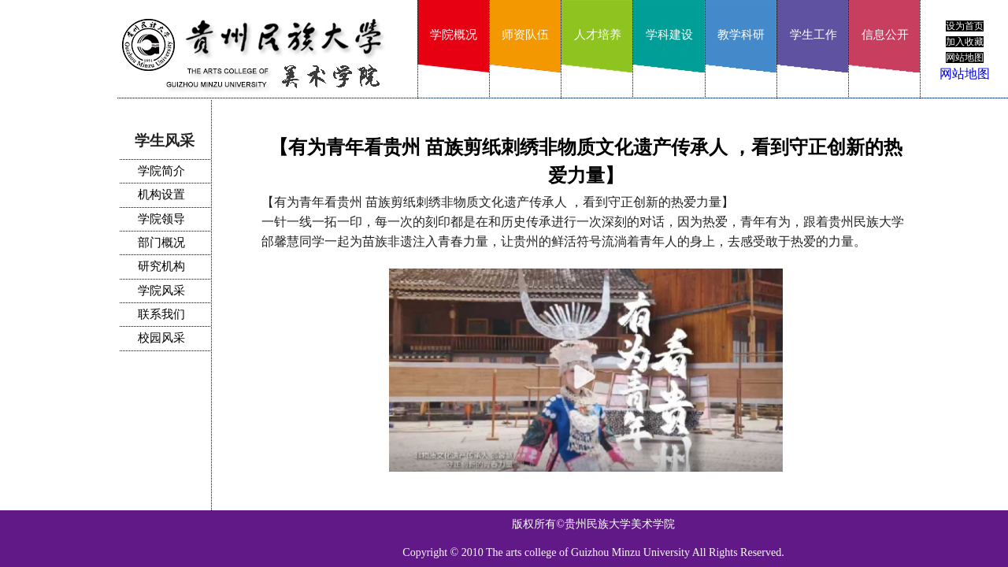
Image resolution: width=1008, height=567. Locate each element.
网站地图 (964, 73)
